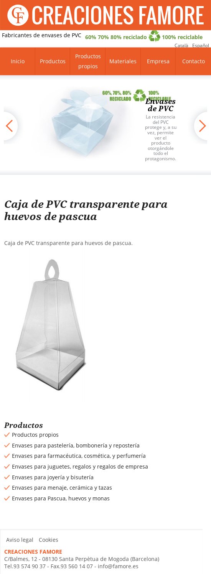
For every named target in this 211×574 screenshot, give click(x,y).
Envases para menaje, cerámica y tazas (62, 487)
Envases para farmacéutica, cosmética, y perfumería (79, 455)
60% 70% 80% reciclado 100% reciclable (144, 36)
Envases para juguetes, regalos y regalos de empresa (80, 466)
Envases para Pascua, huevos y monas (61, 498)
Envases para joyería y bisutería (53, 477)
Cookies (48, 539)
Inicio (18, 61)
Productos (53, 61)
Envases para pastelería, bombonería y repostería (76, 445)
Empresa (158, 61)
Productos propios (88, 61)
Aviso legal (19, 539)
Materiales (123, 61)
